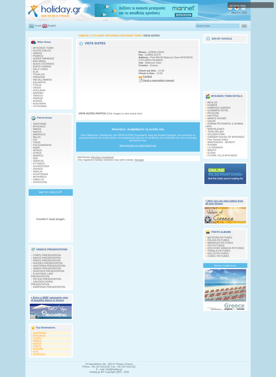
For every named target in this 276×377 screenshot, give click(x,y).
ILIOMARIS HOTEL (218, 110)
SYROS (37, 153)
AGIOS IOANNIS (42, 66)
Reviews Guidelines (102, 157)
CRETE (37, 346)
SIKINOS (38, 169)
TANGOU (38, 95)
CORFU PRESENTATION (47, 255)
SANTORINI (39, 124)
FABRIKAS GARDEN (219, 107)
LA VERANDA (215, 147)
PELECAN (213, 113)
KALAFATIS (39, 82)
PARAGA (38, 98)
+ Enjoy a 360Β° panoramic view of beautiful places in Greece (49, 299)
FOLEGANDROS (42, 145)
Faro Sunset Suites (218, 139)
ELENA (212, 152)
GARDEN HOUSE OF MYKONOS (226, 137)
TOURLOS (39, 74)
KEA (35, 158)
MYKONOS (39, 126)
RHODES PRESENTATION (48, 263)
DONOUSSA (40, 182)
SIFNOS (37, 150)
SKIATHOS (39, 354)
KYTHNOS (39, 163)
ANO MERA (39, 61)
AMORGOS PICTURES (220, 242)
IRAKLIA (37, 171)
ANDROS (38, 155)
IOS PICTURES (216, 245)
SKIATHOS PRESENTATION (48, 271)
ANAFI (36, 147)
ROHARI (212, 144)
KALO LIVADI (40, 69)
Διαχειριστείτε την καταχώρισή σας (138, 145)
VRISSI (37, 87)
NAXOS (37, 131)
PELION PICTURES (218, 240)
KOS (35, 351)
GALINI (212, 121)
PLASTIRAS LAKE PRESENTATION (42, 275)
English (52, 25)
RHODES (38, 349)
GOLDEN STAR (216, 134)
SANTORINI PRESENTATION (49, 265)
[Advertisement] (106, 75)
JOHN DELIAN (216, 131)
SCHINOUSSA (41, 166)
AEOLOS (212, 102)
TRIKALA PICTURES (218, 250)
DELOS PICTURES (218, 253)
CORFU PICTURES (218, 256)
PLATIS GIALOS (42, 50)
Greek (38, 25)
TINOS (36, 142)
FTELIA (37, 85)
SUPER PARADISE (43, 58)
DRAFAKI (38, 93)
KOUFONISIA (40, 174)
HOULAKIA (39, 90)
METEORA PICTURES (220, 237)
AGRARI (37, 101)
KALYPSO (213, 115)
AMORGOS (39, 134)
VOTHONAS (40, 106)
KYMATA (212, 105)
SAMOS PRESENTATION (47, 268)
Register (139, 159)
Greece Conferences (225, 265)
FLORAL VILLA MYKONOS (222, 155)
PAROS (37, 129)
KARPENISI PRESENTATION (49, 287)
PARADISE (39, 77)
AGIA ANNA (39, 103)
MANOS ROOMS (217, 118)
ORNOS (37, 53)
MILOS (37, 137)
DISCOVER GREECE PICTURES (226, 248)
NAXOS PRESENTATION (47, 257)
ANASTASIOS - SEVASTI (221, 142)
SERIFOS (38, 161)
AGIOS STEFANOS (43, 63)
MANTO (212, 150)
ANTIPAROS (40, 176)
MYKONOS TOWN (43, 48)
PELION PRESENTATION (47, 279)
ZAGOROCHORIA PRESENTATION (42, 283)
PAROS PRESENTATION (47, 260)
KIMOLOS (38, 179)
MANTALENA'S (216, 129)
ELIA (35, 71)
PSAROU (38, 56)
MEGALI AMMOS (42, 79)
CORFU (37, 338)
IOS (35, 139)
